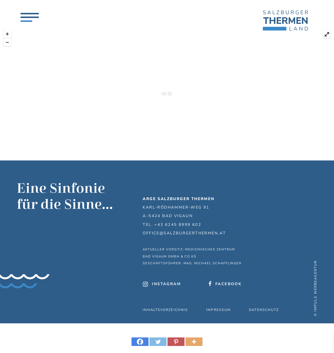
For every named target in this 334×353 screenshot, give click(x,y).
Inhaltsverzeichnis (165, 310)
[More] (193, 341)
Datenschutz (264, 310)
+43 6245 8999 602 (177, 224)
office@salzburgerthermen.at (184, 233)
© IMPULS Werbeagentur (315, 288)
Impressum (218, 310)
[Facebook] (140, 341)
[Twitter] (158, 341)
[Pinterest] (176, 341)
